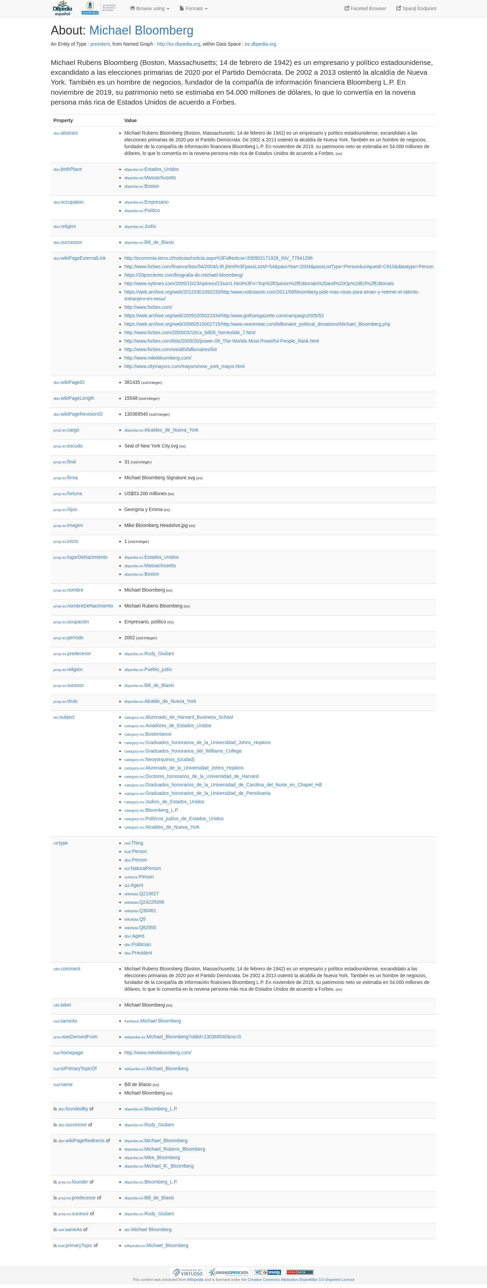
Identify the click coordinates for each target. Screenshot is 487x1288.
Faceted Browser (366, 8)
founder (73, 1181)
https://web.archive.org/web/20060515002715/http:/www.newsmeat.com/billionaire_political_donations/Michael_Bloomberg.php (257, 324)
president (100, 44)
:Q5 (135, 919)
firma (65, 477)
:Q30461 (140, 910)
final (64, 461)
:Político (142, 210)
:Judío (140, 226)
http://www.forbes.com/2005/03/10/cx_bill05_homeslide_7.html (190, 332)
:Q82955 (140, 927)
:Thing (133, 843)
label (62, 1005)
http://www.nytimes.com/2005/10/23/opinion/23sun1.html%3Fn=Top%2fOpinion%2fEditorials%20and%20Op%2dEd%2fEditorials (259, 283)
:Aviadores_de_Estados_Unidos (167, 725)
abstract (65, 133)
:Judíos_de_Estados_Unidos (164, 801)
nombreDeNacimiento (83, 605)
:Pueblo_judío (148, 669)
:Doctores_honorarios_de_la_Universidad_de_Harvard (191, 776)
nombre (68, 590)
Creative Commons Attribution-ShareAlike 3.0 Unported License (301, 1280)
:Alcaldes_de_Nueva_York (161, 430)
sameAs (65, 1021)
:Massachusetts (150, 177)
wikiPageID (69, 382)
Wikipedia (195, 1280)
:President (138, 953)
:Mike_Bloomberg (152, 1157)
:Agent (133, 885)
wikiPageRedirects (81, 1140)
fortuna (67, 493)
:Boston (141, 186)
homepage (68, 1052)
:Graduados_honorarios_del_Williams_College (183, 751)
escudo (68, 445)
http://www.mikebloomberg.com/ (157, 358)
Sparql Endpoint (416, 8)
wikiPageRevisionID (78, 414)
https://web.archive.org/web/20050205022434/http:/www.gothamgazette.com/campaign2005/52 (224, 315)
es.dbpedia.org (260, 44)
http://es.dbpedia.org (178, 44)
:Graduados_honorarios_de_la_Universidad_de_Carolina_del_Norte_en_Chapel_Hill (223, 784)
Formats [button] (194, 8)
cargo (66, 430)
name (63, 1084)
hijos (65, 509)
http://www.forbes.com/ (148, 307)
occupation (68, 202)
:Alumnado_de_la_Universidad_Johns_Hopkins (184, 767)
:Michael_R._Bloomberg (159, 1166)
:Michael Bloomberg (152, 1021)
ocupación (71, 621)
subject (63, 717)
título (65, 701)
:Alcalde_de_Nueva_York (160, 701)
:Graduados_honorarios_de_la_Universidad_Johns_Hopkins (197, 742)
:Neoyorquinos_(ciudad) (159, 759)
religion (64, 226)
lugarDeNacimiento (80, 557)
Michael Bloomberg (141, 30)
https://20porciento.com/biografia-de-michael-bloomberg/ (183, 275)
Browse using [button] (149, 8)
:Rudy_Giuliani (149, 653)
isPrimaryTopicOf (75, 1068)
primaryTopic (75, 1245)
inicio (65, 541)
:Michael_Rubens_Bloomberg (164, 1149)
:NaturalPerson (142, 868)
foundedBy (73, 1108)
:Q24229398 (144, 902)
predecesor (72, 653)
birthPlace (67, 169)
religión (68, 669)
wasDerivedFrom (75, 1036)
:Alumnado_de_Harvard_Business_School (178, 717)
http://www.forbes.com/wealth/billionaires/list (170, 349)
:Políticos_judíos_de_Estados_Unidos (174, 818)
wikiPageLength (73, 398)
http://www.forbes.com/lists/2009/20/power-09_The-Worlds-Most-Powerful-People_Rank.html (221, 341)
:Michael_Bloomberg (156, 1068)
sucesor (68, 685)
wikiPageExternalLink (79, 258)
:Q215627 (141, 893)
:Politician (137, 944)
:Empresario (146, 202)
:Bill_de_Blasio (149, 242)
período (68, 637)
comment (66, 968)
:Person (135, 851)
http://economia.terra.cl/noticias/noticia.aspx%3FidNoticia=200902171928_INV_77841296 (218, 258)
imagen (68, 525)
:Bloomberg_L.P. (151, 810)
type (60, 843)
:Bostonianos (147, 734)
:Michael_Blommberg (156, 1140)
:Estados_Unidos (151, 169)
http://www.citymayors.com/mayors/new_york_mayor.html (184, 366)
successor (67, 242)
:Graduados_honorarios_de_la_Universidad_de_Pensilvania (197, 793)
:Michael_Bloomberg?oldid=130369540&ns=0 (182, 1036)
